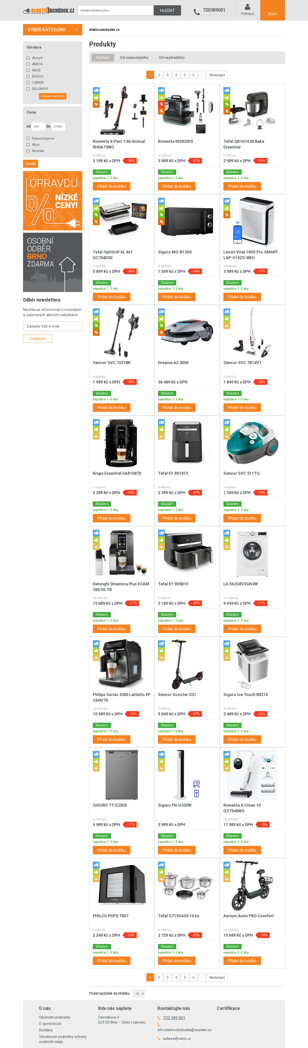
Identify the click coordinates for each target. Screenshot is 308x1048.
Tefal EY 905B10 (173, 583)
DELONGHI (40, 89)
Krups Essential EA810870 (117, 473)
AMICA (37, 64)
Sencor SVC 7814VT (242, 362)
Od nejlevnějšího (134, 57)
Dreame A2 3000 (173, 362)
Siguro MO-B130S (175, 252)
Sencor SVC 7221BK (112, 362)
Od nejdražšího (172, 57)
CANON (38, 83)
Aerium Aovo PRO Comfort (248, 915)
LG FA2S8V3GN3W (240, 583)
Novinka (38, 151)
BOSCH (37, 76)
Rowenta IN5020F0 (175, 141)
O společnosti (50, 1024)
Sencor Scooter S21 (177, 694)
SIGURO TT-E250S (110, 805)
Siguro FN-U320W (175, 805)
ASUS (36, 70)
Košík (272, 14)
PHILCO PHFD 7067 (110, 915)
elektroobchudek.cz (104, 29)
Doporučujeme (43, 138)
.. (202, 75)
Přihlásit (247, 14)
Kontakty (46, 1030)
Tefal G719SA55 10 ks (178, 915)
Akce (36, 145)
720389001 (214, 10)
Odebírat (37, 338)
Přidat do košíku (111, 186)
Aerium (37, 58)
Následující (217, 75)
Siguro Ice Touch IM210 (245, 694)
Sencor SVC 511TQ (241, 473)
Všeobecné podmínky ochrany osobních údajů (63, 1039)
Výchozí (103, 57)
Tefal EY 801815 (173, 473)
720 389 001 (174, 1017)
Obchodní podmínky (54, 1017)
